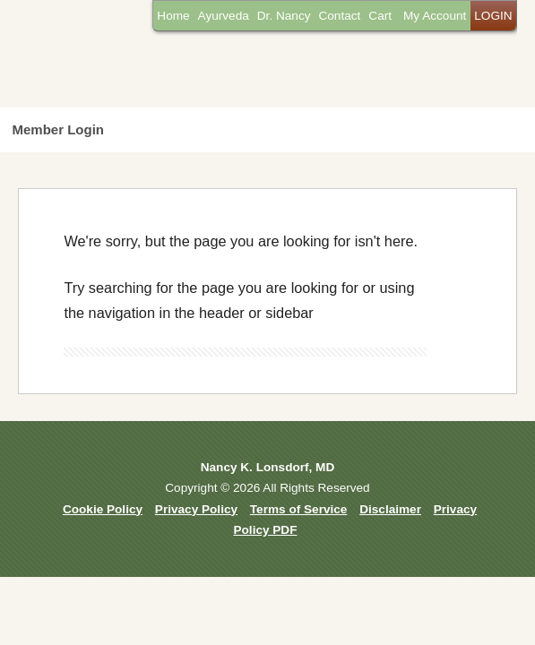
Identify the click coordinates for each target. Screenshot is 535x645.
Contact (339, 15)
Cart (380, 15)
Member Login (59, 129)
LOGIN (493, 15)
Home (173, 15)
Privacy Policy (196, 509)
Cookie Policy (102, 509)
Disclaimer (390, 509)
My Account (434, 15)
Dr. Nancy (284, 15)
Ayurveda (223, 15)
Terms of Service (299, 509)
